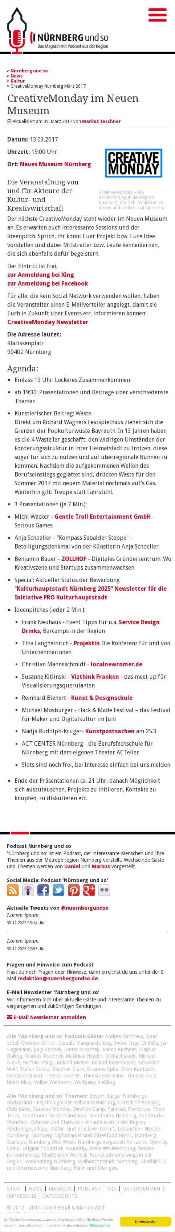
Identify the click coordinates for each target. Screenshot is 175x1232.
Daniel (72, 866)
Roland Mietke (73, 1062)
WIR (112, 1189)
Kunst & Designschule (102, 697)
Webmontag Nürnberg (50, 1161)
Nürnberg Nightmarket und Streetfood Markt (81, 1135)
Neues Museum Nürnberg (55, 164)
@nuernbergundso (85, 908)
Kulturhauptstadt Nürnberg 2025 (64, 588)
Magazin (60, 1189)
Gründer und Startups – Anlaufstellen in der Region (87, 1122)
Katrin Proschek (81, 1049)
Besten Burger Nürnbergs (117, 1096)
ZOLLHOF (73, 558)
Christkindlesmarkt (138, 1102)
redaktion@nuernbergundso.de (57, 978)
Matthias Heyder (84, 1056)
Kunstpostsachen (110, 731)
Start (15, 1189)
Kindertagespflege (27, 1129)
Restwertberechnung (112, 1148)
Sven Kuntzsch (137, 1069)
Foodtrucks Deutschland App (54, 1116)
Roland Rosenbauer (113, 1062)
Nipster (152, 1129)
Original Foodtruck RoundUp (54, 1148)
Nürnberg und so (29, 70)
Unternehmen (141, 1189)
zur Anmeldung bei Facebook (47, 283)
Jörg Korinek (47, 1049)
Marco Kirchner (119, 1049)
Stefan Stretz (34, 1069)
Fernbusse (139, 1109)
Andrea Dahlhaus (124, 1036)
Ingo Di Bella (143, 1043)
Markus (101, 866)
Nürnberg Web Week (52, 1142)
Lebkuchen (130, 1129)
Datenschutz (60, 1196)
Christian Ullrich (38, 1043)
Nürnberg (17, 1135)
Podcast (89, 1189)
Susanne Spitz (102, 1069)
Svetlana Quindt (24, 1076)
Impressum (21, 1196)
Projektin (87, 643)
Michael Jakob (120, 1056)
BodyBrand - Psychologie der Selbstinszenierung (61, 1102)
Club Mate (18, 1109)
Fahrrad (116, 1109)
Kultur (18, 81)
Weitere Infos (99, 1226)
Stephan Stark (68, 1069)
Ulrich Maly (19, 1082)
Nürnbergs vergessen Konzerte (112, 1142)
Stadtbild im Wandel (64, 1155)
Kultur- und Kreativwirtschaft (82, 1129)
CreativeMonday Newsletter (47, 322)
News (17, 76)
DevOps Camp (89, 1109)
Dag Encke (114, 1043)
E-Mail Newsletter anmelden (46, 1017)
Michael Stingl (38, 1062)
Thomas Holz (141, 1076)
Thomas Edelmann (103, 1076)
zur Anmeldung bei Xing (40, 274)
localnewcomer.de (116, 664)
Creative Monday (51, 1109)
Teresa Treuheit (62, 1076)
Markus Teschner (44, 1056)
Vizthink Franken (95, 676)
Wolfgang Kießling (94, 1082)
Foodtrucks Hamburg (112, 1116)
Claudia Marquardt (79, 1043)
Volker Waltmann (53, 1082)
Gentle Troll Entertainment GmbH (102, 516)
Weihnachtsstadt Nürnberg (108, 1161)
